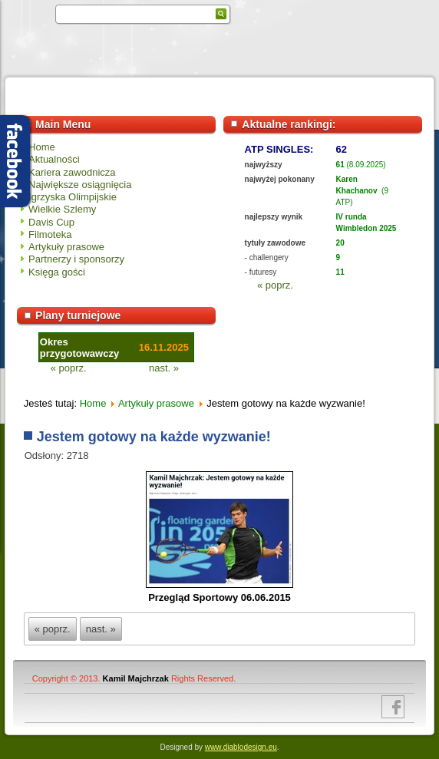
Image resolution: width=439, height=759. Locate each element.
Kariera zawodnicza (71, 172)
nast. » (164, 368)
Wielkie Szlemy (62, 209)
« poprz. (275, 285)
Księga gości (56, 272)
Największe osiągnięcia (79, 184)
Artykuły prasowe (66, 246)
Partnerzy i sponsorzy (76, 259)
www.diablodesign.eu (241, 747)
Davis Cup (51, 222)
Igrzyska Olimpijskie (72, 197)
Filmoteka (49, 234)
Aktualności (53, 159)
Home (41, 147)
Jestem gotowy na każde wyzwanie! (154, 436)
